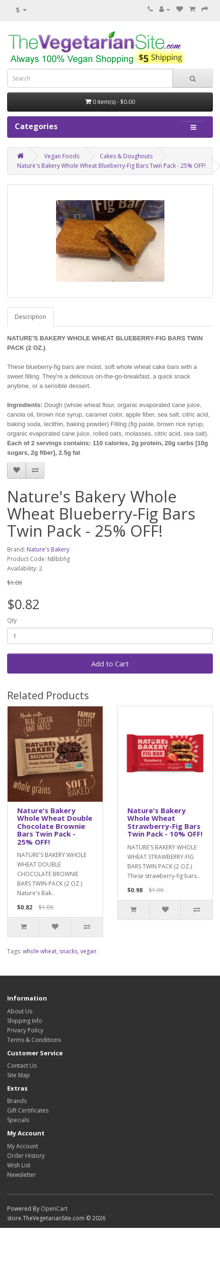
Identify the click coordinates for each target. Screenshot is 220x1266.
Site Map (18, 1075)
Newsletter (21, 1175)
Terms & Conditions (34, 1040)
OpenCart (54, 1209)
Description (30, 317)
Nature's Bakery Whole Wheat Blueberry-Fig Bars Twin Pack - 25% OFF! (111, 166)
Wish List (18, 1165)
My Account (22, 1146)
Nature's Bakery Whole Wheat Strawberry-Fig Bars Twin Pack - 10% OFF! (164, 822)
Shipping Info (24, 1021)
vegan (88, 951)
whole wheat (40, 951)
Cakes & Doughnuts (126, 156)
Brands (17, 1101)
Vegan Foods (61, 156)
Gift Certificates (27, 1110)
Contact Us (22, 1066)
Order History (26, 1156)
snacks (68, 951)
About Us (19, 1011)
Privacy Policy (25, 1030)
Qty (12, 620)
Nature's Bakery (48, 549)
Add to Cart (110, 663)
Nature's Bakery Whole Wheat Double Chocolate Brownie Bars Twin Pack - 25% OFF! (54, 826)
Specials (18, 1120)
